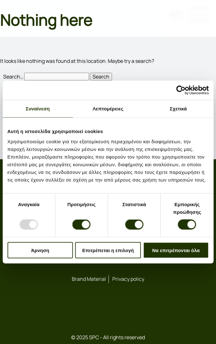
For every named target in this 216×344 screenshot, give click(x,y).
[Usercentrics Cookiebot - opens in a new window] (181, 90)
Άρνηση (40, 250)
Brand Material (89, 278)
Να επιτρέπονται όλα (176, 250)
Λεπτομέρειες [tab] (108, 108)
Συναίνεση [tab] (38, 108)
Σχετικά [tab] (178, 108)
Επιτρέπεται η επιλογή (108, 250)
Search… (13, 76)
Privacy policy (128, 278)
